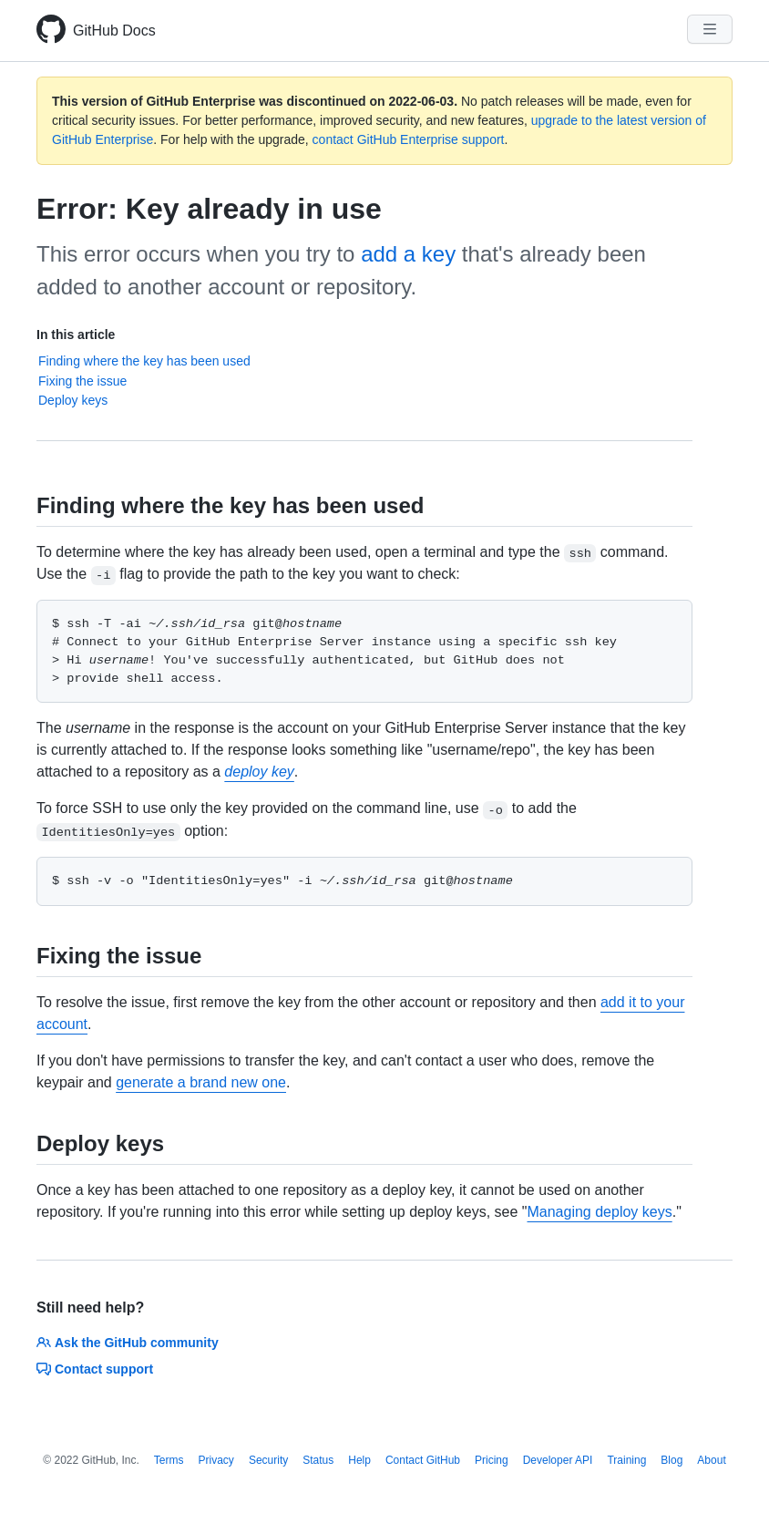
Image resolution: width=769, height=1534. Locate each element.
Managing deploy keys (599, 1212)
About (711, 1460)
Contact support (94, 1369)
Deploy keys (73, 400)
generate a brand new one (201, 1082)
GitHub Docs (114, 30)
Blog (671, 1460)
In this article (75, 334)
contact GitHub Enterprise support (409, 139)
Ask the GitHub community (127, 1342)
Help (359, 1460)
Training (626, 1460)
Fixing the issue (82, 381)
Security (268, 1460)
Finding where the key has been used (144, 361)
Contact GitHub (422, 1460)
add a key (408, 254)
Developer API (558, 1460)
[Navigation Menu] (710, 29)
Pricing (491, 1460)
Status (317, 1460)
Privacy (216, 1460)
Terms (169, 1460)
